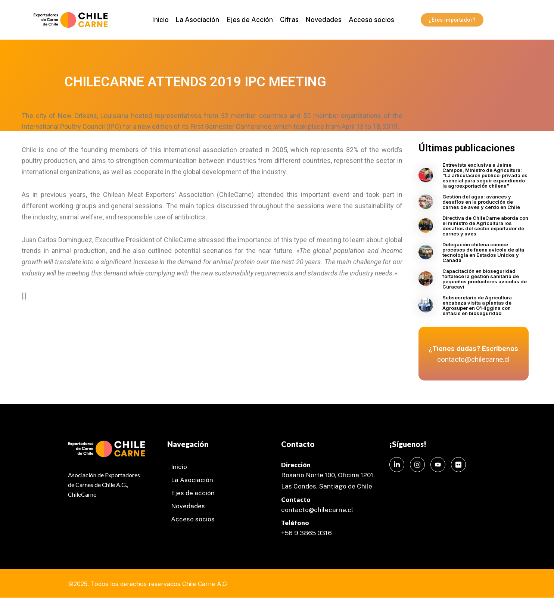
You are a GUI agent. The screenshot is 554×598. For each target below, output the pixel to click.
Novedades (322, 20)
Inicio (162, 20)
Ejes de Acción (250, 20)
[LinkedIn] (396, 464)
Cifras (288, 20)
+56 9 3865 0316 (306, 533)
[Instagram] (417, 464)
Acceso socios (369, 20)
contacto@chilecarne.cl (317, 510)
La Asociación (199, 20)
